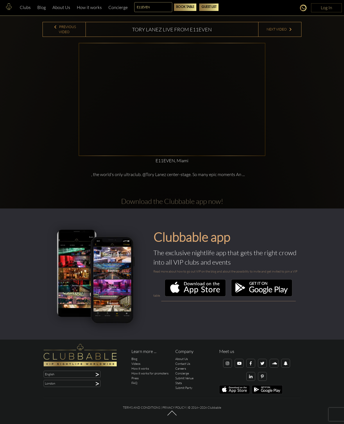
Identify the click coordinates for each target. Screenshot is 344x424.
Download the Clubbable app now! (172, 201)
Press (135, 378)
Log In (326, 7)
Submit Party (183, 388)
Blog (41, 7)
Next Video (279, 29)
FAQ (134, 383)
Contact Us (182, 363)
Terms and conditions (141, 407)
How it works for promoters (149, 373)
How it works (89, 7)
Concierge (118, 7)
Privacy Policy (174, 407)
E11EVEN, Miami (172, 160)
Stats (178, 383)
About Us (61, 7)
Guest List (208, 7)
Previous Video (65, 29)
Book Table (185, 7)
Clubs (25, 7)
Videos (135, 363)
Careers (180, 368)
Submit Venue (184, 378)
